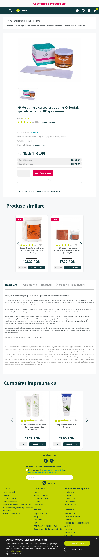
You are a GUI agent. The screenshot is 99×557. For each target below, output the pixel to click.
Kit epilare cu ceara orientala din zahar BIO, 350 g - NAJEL (67, 250)
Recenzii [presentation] (46, 285)
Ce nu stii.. (38, 519)
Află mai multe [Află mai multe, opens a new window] (16, 551)
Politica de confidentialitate (76, 522)
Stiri (35, 522)
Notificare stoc (43, 173)
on (18, 122)
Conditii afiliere (9, 498)
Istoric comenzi (41, 495)
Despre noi (69, 513)
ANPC (67, 526)
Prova (9, 20)
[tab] (12, 285)
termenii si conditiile (54, 470)
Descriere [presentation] (11, 285)
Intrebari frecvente (11, 513)
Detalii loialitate (10, 501)
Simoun (34, 132)
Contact (67, 519)
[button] (34, 553)
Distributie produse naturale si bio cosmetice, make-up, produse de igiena (18, 507)
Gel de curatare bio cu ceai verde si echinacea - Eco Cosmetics (33, 426)
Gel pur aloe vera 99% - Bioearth (67, 425)
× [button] (96, 538)
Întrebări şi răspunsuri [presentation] (70, 285)
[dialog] (49, 546)
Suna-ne (51, 483)
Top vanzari (69, 501)
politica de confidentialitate (42, 472)
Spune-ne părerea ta (49, 122)
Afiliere (37, 501)
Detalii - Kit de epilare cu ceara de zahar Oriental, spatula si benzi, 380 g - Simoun (45, 25)
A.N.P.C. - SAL (70, 532)
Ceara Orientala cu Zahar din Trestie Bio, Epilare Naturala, (32, 250)
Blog (36, 516)
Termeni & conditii (72, 516)
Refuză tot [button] (77, 549)
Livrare (6, 495)
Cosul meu (38, 504)
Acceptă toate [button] (77, 543)
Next (80, 244)
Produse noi (69, 498)
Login (36, 492)
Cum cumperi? (9, 492)
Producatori (69, 492)
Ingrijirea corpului (22, 20)
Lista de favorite (41, 498)
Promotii (68, 495)
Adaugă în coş (36, 267)
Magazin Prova (40, 513)
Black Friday (70, 504)
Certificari (68, 535)
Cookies (68, 529)
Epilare (36, 20)
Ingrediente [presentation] (29, 285)
